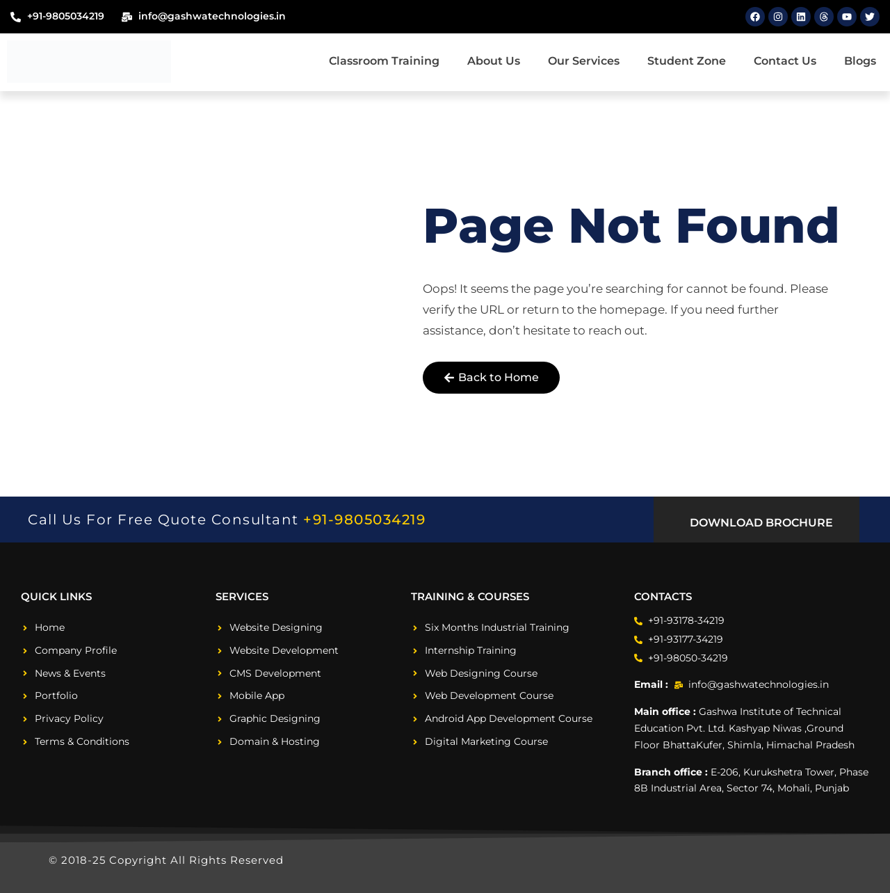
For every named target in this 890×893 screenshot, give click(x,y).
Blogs (860, 60)
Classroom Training (384, 60)
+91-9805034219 (364, 519)
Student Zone (686, 60)
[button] (756, 523)
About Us (493, 60)
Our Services (584, 60)
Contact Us (785, 60)
